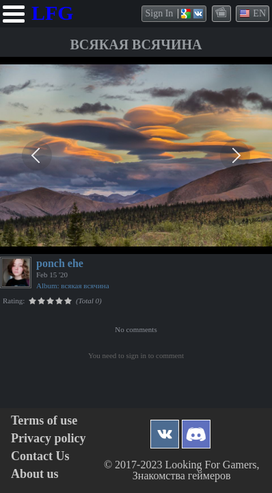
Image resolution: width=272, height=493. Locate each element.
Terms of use (44, 420)
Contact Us (40, 456)
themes (222, 13)
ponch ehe (59, 263)
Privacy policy (48, 438)
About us (35, 474)
